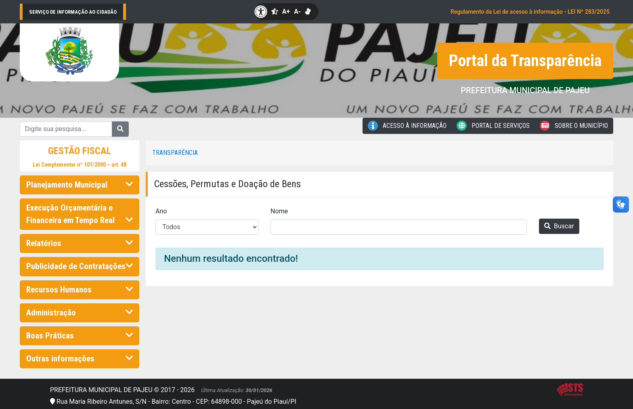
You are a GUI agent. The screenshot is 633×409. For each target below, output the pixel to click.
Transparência (175, 153)
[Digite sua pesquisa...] (66, 129)
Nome (279, 211)
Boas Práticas (79, 335)
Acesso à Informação (407, 126)
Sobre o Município (574, 126)
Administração (79, 312)
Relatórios (79, 243)
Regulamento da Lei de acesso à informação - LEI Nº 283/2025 (530, 11)
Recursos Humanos (79, 289)
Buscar (559, 226)
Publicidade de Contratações (79, 266)
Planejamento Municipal (79, 185)
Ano (161, 211)
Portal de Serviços (493, 126)
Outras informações (79, 358)
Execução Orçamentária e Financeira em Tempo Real (79, 214)
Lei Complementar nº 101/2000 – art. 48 (79, 164)
